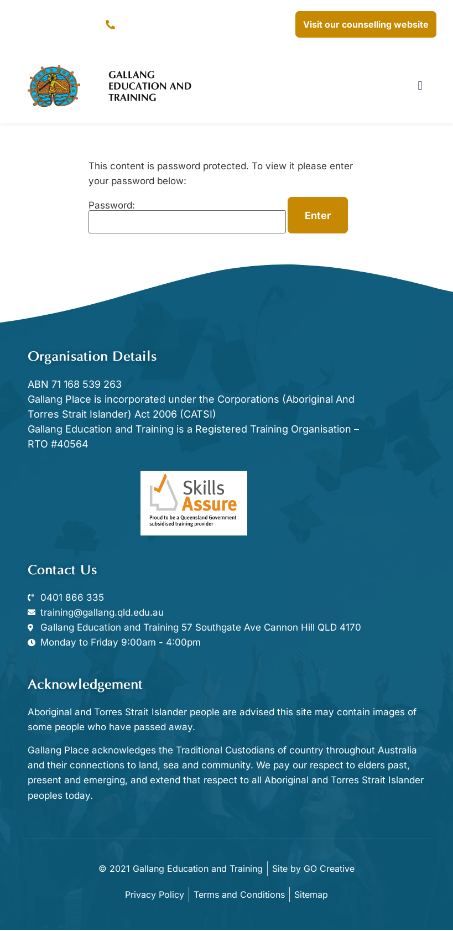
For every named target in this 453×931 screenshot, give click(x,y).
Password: (187, 217)
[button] (420, 86)
